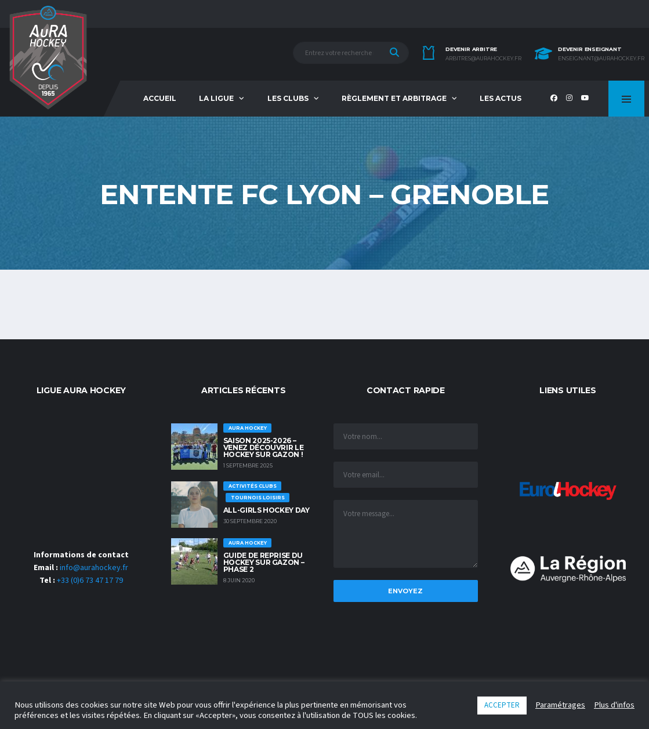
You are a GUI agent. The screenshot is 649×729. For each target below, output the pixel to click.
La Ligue (216, 98)
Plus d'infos (614, 705)
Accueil (159, 98)
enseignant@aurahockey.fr (601, 58)
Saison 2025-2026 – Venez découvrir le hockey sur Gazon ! (263, 447)
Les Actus (500, 98)
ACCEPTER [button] (502, 705)
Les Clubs (288, 98)
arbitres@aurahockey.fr (483, 58)
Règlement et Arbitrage (394, 98)
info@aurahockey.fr (94, 568)
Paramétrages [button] (560, 705)
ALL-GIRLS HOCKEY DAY (266, 510)
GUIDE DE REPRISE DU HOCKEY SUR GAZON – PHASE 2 (263, 562)
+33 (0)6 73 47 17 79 (90, 580)
